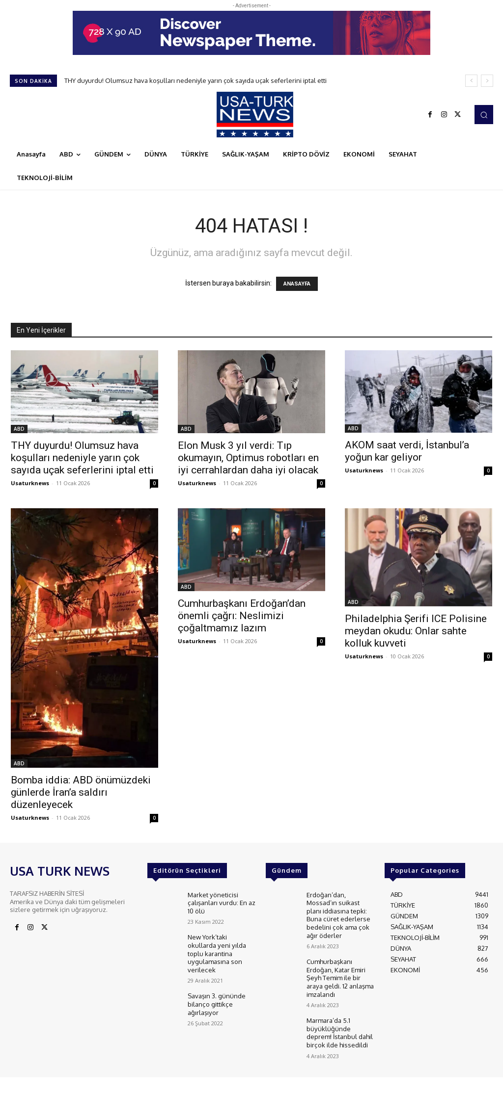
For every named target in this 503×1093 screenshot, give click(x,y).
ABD (19, 428)
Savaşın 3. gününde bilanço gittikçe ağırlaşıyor (217, 999)
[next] (487, 81)
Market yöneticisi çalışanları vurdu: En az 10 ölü (221, 901)
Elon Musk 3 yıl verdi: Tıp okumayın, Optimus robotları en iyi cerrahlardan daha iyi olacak (248, 458)
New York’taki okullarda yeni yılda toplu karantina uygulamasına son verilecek (216, 950)
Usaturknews (30, 483)
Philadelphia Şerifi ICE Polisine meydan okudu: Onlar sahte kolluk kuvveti (416, 631)
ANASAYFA (296, 284)
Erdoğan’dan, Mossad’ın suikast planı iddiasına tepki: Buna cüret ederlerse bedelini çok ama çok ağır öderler (338, 913)
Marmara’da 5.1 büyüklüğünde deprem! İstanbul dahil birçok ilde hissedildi (340, 1026)
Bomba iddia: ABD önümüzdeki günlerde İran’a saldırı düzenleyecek (81, 792)
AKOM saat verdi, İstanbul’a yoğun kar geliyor (407, 451)
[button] (484, 114)
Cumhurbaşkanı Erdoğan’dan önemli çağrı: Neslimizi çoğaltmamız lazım (242, 616)
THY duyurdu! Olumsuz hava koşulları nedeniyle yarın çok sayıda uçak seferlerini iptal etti (195, 80)
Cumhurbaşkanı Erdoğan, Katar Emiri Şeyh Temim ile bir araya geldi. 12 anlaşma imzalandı (340, 973)
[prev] (471, 81)
